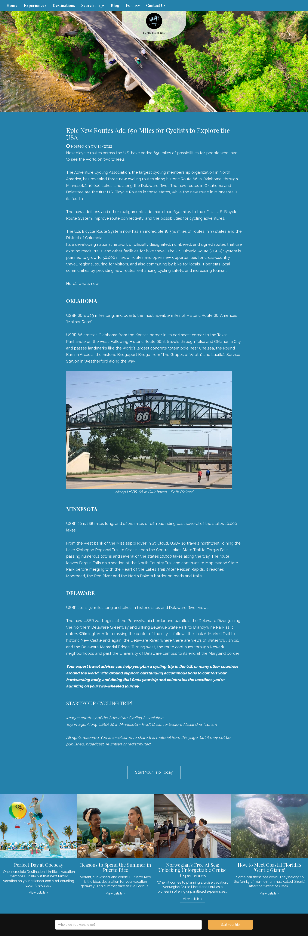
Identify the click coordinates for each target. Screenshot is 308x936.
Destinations (64, 5)
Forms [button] (133, 5)
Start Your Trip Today (154, 772)
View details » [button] (38, 892)
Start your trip (230, 924)
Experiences (35, 5)
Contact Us (155, 5)
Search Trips (92, 5)
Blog (115, 5)
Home (12, 5)
